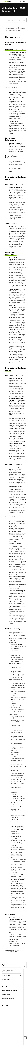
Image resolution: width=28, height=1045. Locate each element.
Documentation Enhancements (11, 157)
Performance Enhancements (11, 139)
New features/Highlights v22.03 (15, 369)
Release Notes (16, 30)
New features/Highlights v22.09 (15, 43)
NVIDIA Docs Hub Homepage (12, 27)
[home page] (9, 1)
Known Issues (10, 914)
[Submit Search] (23, 20)
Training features (11, 88)
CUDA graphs (18, 331)
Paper (16, 219)
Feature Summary (12, 629)
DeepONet (12, 443)
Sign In (25, 1)
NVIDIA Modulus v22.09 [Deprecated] (7, 971)
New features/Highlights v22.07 (15, 178)
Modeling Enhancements (14, 465)
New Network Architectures (15, 49)
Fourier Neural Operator (15, 378)
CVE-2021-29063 (14, 919)
